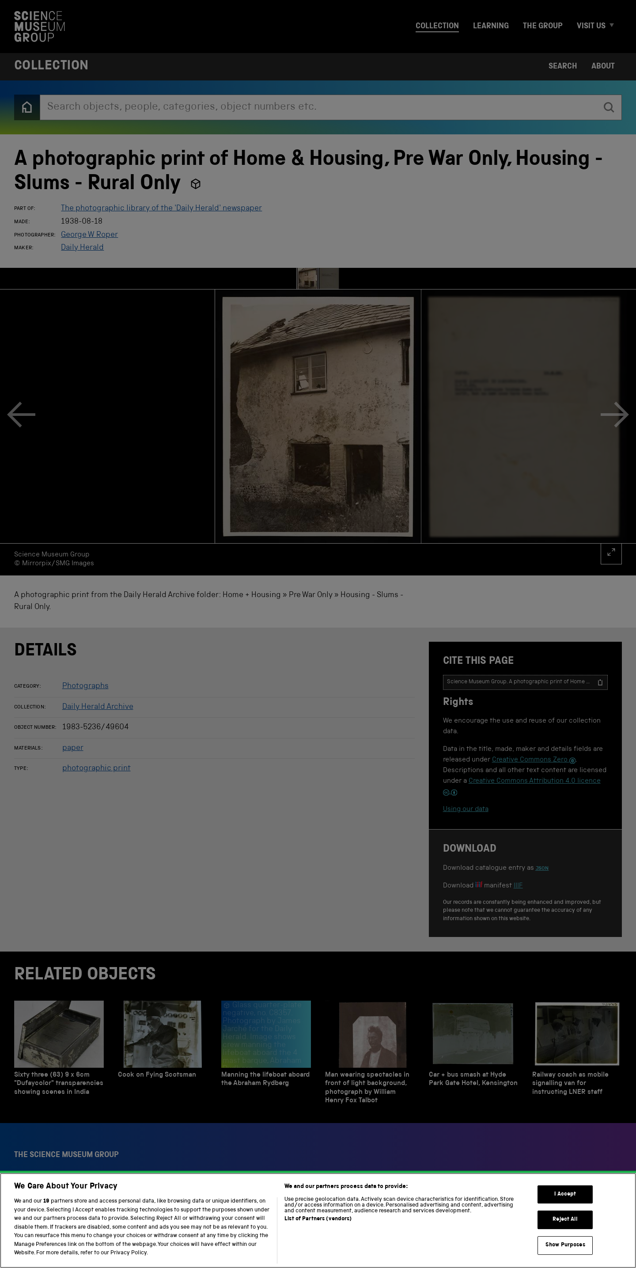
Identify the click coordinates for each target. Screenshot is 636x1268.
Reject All (565, 1227)
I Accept (565, 1201)
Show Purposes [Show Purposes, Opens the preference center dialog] (565, 1252)
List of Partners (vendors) (318, 1226)
